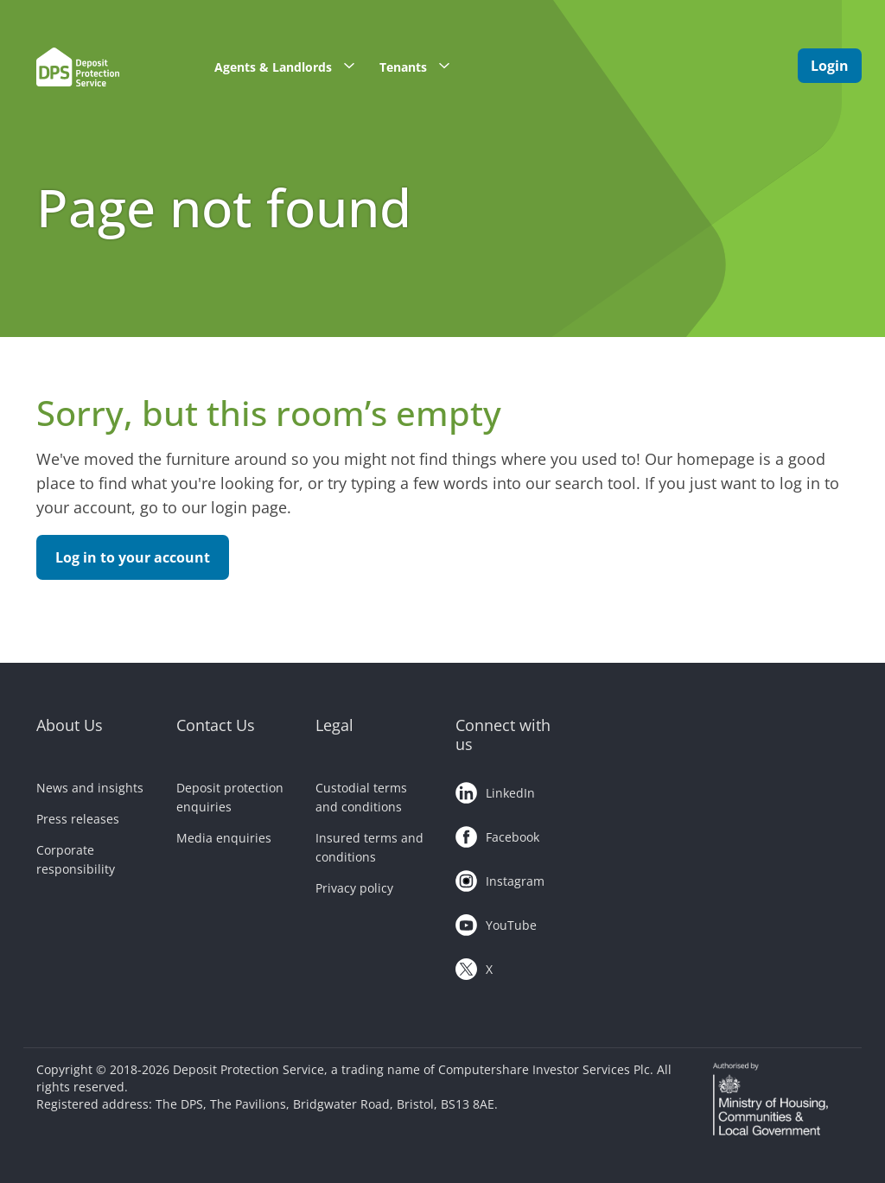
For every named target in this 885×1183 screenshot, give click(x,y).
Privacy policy (354, 888)
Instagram (499, 878)
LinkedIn (495, 790)
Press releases (77, 819)
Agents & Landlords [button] (290, 65)
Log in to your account (132, 557)
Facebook (497, 834)
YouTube (496, 922)
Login (830, 65)
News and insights (89, 787)
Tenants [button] (420, 65)
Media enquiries (223, 838)
